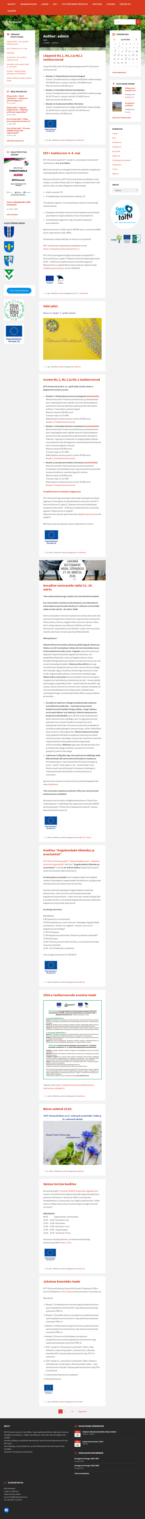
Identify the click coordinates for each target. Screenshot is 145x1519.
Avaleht (46, 43)
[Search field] (127, 22)
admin (62, 140)
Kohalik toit (80, 837)
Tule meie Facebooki (19, 290)
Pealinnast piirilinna (130, 104)
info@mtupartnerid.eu (53, 268)
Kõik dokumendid (82, 1473)
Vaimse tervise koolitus (59, 1184)
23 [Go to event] (126, 59)
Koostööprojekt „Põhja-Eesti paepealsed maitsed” (19, 120)
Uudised (55, 43)
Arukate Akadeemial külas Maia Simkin (99, 1432)
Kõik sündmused (119, 73)
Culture (115, 133)
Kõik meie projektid (15, 141)
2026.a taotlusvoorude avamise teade (69, 995)
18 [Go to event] (133, 55)
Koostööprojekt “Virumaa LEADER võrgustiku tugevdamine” (18, 130)
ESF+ (76, 293)
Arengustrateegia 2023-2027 (87, 1458)
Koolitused (80, 982)
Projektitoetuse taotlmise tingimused (62, 491)
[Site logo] (13, 25)
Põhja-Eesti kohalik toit (130, 89)
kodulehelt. (53, 784)
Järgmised (82, 1411)
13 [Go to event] (114, 55)
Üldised (78, 366)
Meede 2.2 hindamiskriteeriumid (60, 485)
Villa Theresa (67, 1291)
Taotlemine (79, 140)
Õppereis (116, 156)
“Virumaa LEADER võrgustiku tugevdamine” (79, 1191)
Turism (88, 837)
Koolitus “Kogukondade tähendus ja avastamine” (68, 852)
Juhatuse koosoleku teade (61, 1281)
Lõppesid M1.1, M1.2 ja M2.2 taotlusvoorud (62, 57)
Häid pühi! (50, 306)
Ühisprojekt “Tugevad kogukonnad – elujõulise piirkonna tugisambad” (17, 109)
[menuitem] (11, 4)
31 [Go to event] (118, 47)
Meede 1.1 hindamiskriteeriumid (60, 422)
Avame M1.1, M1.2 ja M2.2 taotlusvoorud (71, 379)
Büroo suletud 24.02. (57, 1109)
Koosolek (79, 1401)
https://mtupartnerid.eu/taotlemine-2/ (61, 248)
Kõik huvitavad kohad (121, 118)
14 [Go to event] (118, 55)
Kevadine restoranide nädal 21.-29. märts (68, 587)
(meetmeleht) (92, 396)
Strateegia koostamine (121, 160)
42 (72, 1411)
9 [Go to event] (126, 51)
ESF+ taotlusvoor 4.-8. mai (61, 153)
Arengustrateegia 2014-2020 (87, 1465)
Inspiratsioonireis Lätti (93, 1441)
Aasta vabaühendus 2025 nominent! (18, 203)
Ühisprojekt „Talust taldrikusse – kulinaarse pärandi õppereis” (17, 98)
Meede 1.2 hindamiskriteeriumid (60, 458)
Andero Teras (65, 1242)
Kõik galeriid (12, 215)
